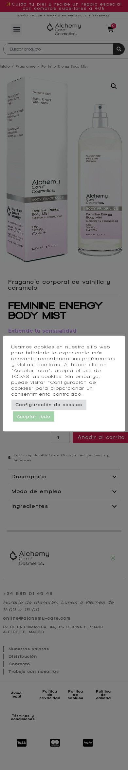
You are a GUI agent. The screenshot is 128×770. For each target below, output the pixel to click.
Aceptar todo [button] (36, 419)
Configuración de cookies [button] (51, 408)
